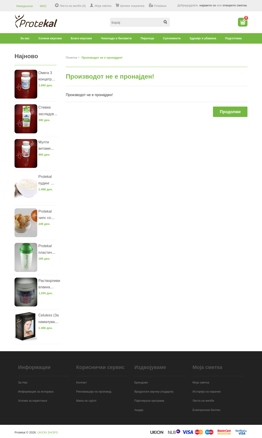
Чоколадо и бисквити (116, 38)
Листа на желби (203, 400)
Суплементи (171, 38)
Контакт (81, 382)
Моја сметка (103, 5)
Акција (138, 410)
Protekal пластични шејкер (47, 252)
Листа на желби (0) (73, 5)
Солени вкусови (50, 38)
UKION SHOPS (47, 432)
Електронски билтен (206, 410)
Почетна (71, 57)
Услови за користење (32, 400)
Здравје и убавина (203, 38)
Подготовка (233, 38)
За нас (25, 38)
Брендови (141, 382)
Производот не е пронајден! (102, 57)
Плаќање (160, 5)
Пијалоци (147, 38)
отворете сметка (234, 5)
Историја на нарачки (206, 391)
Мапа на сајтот (86, 400)
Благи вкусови (81, 38)
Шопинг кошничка (132, 5)
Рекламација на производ (93, 391)
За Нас (22, 382)
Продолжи (230, 112)
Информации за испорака (35, 391)
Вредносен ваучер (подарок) (153, 391)
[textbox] (140, 22)
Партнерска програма (149, 400)
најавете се (208, 5)
